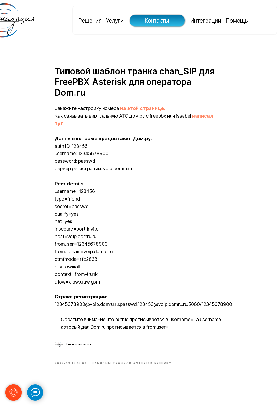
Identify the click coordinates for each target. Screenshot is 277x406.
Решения (90, 20)
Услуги (115, 20)
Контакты (157, 20)
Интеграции (205, 20)
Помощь (237, 20)
